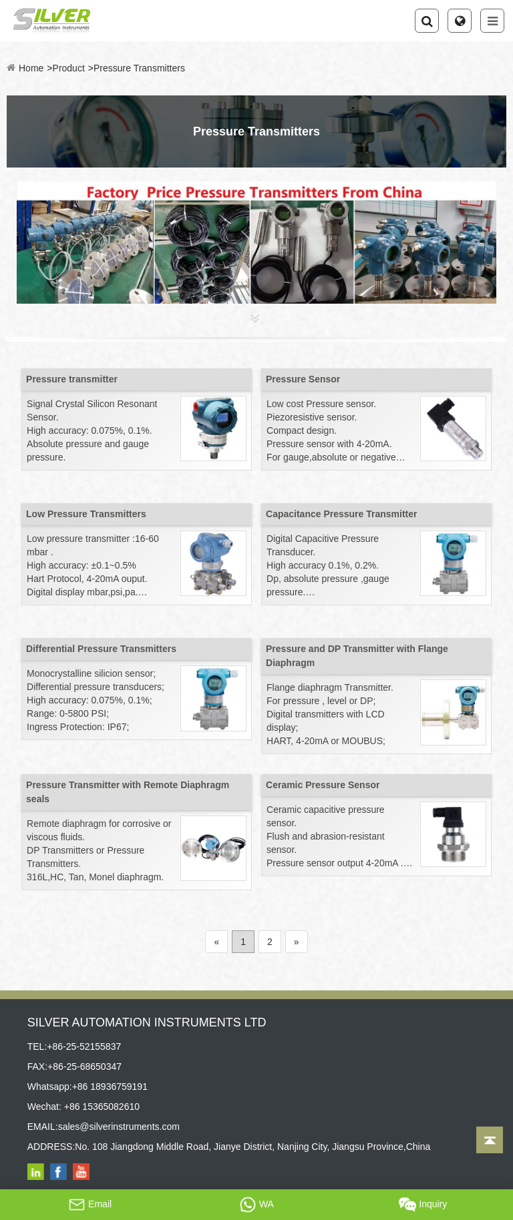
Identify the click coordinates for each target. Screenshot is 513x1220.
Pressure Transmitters (139, 68)
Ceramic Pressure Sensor (322, 785)
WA (256, 1204)
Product (69, 68)
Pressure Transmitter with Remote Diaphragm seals (127, 792)
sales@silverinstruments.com (119, 1126)
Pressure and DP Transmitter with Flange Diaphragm (357, 655)
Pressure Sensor (303, 379)
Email (90, 1204)
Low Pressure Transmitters (86, 514)
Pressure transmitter (72, 379)
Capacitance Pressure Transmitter (341, 514)
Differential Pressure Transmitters (101, 648)
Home (31, 68)
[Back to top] (489, 1140)
